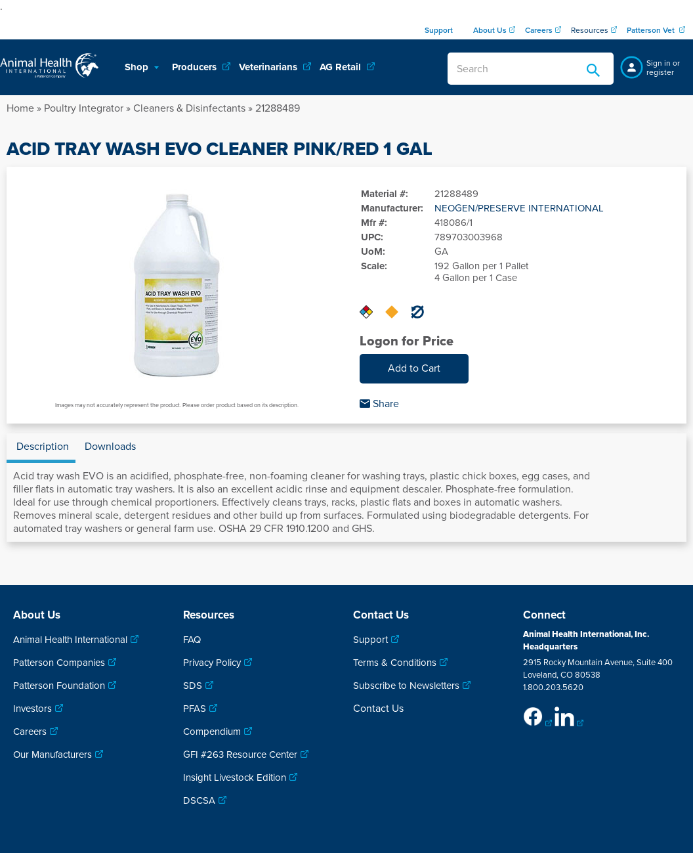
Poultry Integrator (83, 108)
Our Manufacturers (52, 754)
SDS (192, 685)
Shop (138, 67)
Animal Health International (70, 639)
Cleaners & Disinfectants (189, 108)
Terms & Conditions (394, 662)
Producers (195, 67)
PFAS (194, 708)
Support (370, 639)
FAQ (192, 639)
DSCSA (199, 800)
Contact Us (378, 708)
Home (20, 108)
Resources (589, 30)
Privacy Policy (212, 662)
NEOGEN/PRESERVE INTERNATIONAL (519, 208)
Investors (32, 708)
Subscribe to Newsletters (406, 685)
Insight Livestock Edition (234, 777)
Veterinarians (269, 67)
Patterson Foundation (59, 685)
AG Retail (342, 67)
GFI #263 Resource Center (240, 754)
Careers (30, 731)
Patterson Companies (59, 662)
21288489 (277, 108)
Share (379, 403)
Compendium (212, 731)
